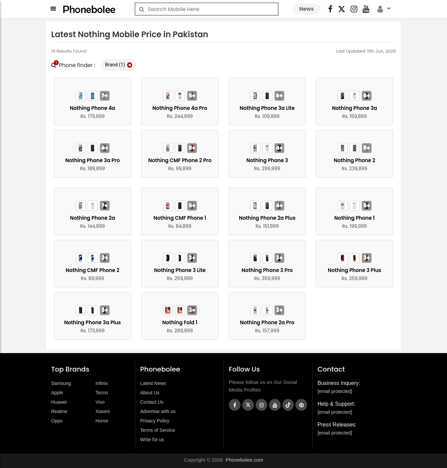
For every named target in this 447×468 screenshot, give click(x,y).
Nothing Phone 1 (354, 217)
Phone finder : (73, 65)
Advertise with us (158, 411)
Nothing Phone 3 (267, 160)
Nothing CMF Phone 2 (92, 270)
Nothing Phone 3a (354, 108)
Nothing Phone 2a (92, 217)
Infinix (102, 383)
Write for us (152, 439)
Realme (59, 411)
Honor (102, 420)
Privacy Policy (154, 420)
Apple (57, 392)
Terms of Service (157, 430)
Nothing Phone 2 (354, 160)
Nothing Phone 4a (92, 108)
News (306, 9)
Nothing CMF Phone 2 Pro (179, 160)
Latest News (153, 383)
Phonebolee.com (244, 460)
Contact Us (151, 402)
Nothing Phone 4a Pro (180, 108)
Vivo (100, 402)
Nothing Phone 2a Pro (267, 322)
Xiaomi (103, 411)
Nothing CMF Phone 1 (180, 217)
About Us (150, 392)
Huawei (59, 402)
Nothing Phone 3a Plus (92, 322)
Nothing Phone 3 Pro (267, 270)
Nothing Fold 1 (179, 322)
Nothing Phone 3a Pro (92, 160)
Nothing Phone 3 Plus (354, 270)
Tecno (102, 392)
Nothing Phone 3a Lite (267, 108)
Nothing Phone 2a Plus (267, 217)
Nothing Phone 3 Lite (179, 270)
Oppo (57, 420)
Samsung (61, 383)
